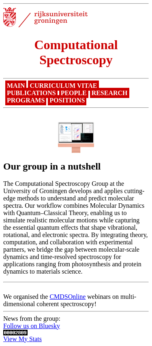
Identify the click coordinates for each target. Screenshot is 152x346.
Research (110, 92)
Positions (67, 100)
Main (16, 85)
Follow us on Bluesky (31, 325)
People (74, 92)
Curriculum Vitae (63, 85)
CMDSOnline (67, 296)
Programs (26, 100)
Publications (31, 92)
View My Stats (22, 338)
